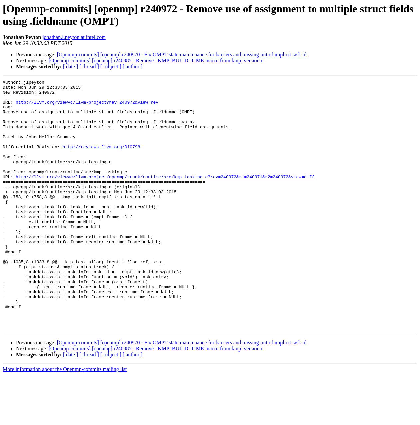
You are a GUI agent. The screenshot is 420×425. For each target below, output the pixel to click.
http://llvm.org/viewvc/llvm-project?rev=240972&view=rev (87, 107)
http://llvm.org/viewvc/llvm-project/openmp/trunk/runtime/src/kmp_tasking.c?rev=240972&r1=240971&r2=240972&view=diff (165, 197)
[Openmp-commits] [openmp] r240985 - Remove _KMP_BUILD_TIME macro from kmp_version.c (156, 60)
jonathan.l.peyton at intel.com (74, 37)
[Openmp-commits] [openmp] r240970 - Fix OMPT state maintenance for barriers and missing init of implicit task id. (182, 54)
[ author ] (133, 66)
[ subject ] (110, 66)
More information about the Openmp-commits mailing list (65, 419)
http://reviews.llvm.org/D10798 (101, 161)
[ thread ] (89, 66)
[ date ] (70, 66)
